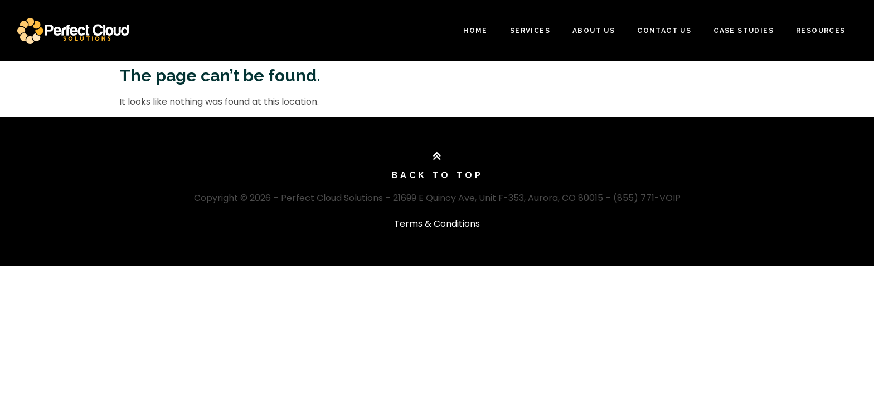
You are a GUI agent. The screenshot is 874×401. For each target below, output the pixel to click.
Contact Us (664, 31)
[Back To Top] (437, 156)
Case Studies (743, 31)
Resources (821, 31)
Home (475, 31)
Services (530, 31)
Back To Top (437, 175)
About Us (593, 31)
